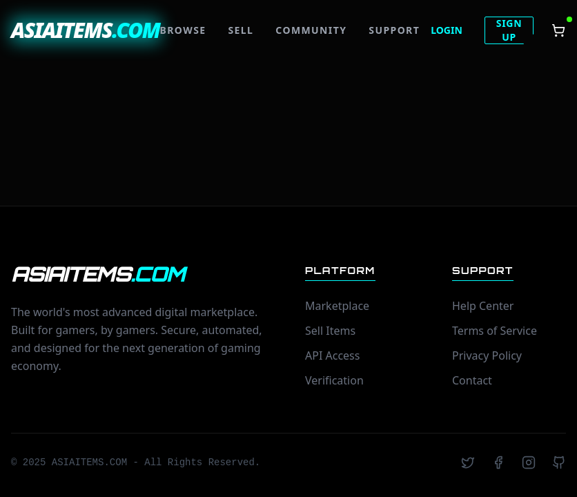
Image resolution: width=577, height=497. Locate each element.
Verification (334, 380)
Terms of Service (494, 330)
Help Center (483, 305)
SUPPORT (394, 30)
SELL (241, 30)
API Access (332, 355)
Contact (472, 380)
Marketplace (337, 305)
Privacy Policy (487, 355)
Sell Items (330, 330)
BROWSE (183, 30)
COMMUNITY (310, 30)
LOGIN (446, 30)
